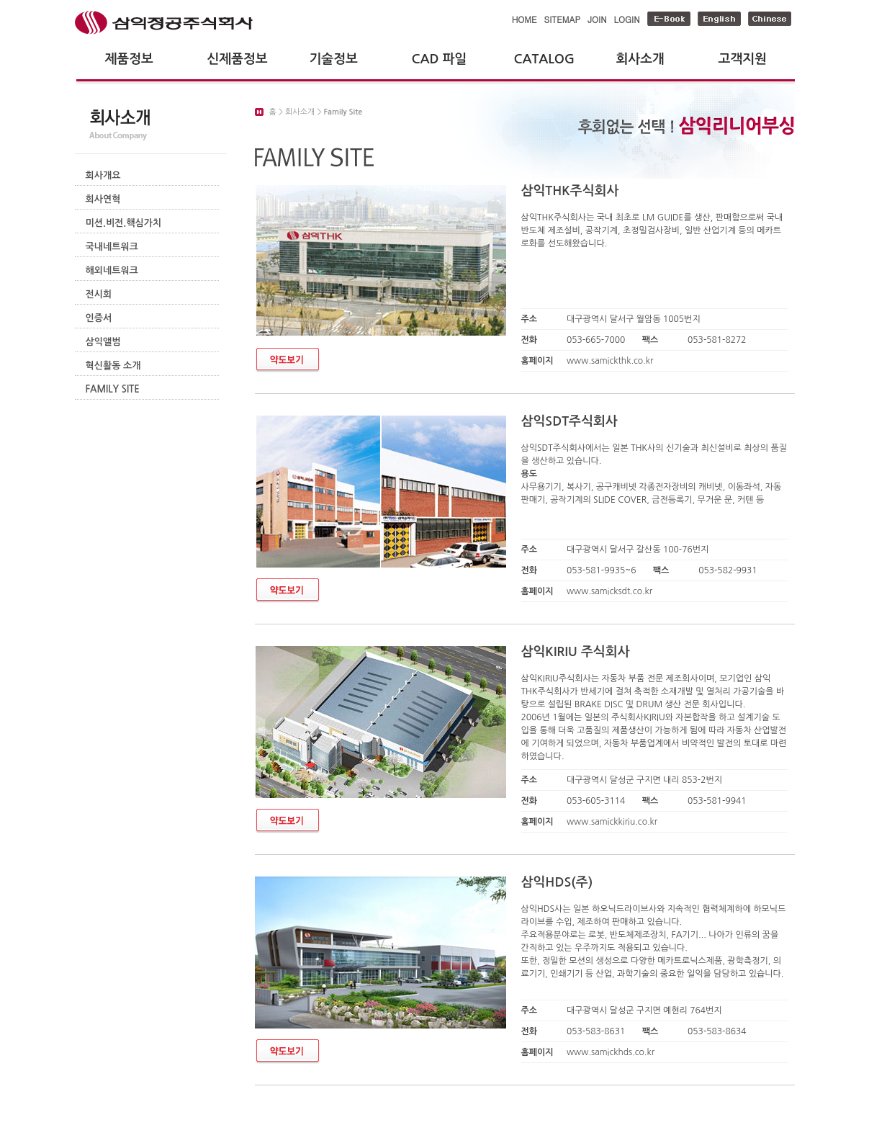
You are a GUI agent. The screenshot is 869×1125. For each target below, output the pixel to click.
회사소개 (640, 59)
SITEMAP (562, 19)
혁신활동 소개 (113, 365)
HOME (524, 19)
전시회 (99, 294)
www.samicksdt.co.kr (609, 591)
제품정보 (129, 59)
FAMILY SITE (113, 389)
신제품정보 (237, 59)
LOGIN (627, 19)
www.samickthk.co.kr (610, 361)
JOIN (596, 19)
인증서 (99, 318)
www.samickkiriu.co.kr (612, 821)
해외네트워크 (112, 270)
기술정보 (334, 59)
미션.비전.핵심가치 (124, 223)
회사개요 (103, 175)
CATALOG (544, 59)
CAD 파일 (439, 59)
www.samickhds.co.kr (610, 1052)
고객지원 (743, 59)
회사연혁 (103, 199)
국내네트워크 (112, 246)
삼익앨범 (103, 341)
